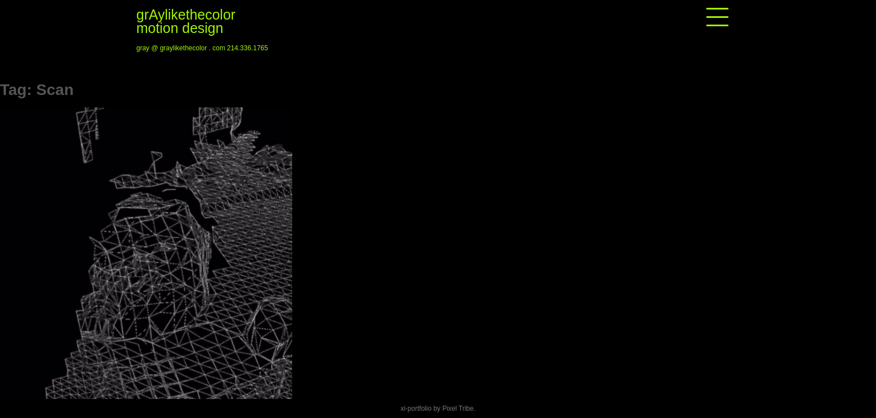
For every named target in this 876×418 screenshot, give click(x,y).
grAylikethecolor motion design (185, 21)
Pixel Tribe (458, 408)
